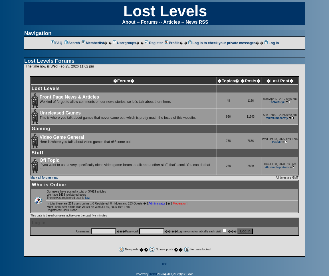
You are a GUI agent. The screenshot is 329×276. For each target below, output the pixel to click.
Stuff (37, 152)
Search (72, 43)
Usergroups (124, 43)
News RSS (197, 22)
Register (154, 43)
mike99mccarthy (277, 118)
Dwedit (277, 142)
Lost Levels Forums (49, 61)
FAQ (56, 43)
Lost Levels (165, 11)
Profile (172, 43)
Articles (171, 22)
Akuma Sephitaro (276, 167)
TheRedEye (276, 102)
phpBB (153, 274)
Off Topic (49, 160)
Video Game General (62, 137)
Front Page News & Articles (69, 97)
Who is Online (49, 184)
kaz (87, 197)
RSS (164, 264)
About (128, 22)
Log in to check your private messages (222, 43)
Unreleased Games (60, 113)
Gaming (41, 128)
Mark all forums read (44, 177)
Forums (149, 22)
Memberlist (93, 43)
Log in (271, 43)
